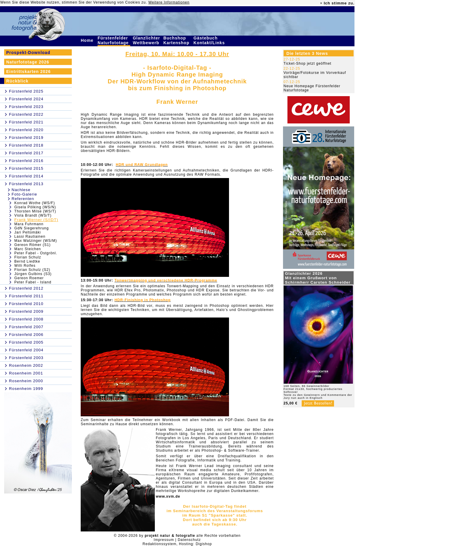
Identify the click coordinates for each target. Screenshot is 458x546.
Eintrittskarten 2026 (28, 71)
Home (88, 40)
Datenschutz (189, 540)
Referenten (23, 198)
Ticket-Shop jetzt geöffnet (307, 63)
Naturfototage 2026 (27, 62)
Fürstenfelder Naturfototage (114, 40)
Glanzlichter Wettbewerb (147, 40)
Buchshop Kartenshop (177, 40)
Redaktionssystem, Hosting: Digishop (177, 544)
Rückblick (17, 81)
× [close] (321, 3)
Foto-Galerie (24, 194)
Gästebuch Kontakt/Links (209, 40)
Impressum (164, 540)
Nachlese (21, 190)
